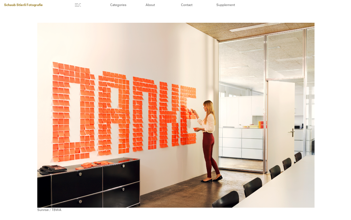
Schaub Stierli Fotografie (23, 5)
